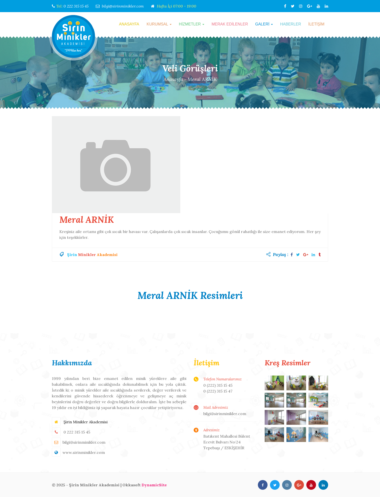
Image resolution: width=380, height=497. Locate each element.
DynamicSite (154, 484)
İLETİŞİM (316, 24)
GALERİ (264, 24)
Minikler (87, 254)
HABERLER (290, 24)
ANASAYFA (129, 24)
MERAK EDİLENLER (230, 24)
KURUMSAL (159, 24)
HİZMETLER (191, 24)
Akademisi (107, 254)
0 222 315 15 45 (75, 6)
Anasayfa (173, 79)
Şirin (72, 254)
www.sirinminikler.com (84, 452)
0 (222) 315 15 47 (217, 391)
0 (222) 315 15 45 (217, 385)
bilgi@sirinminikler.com (123, 6)
